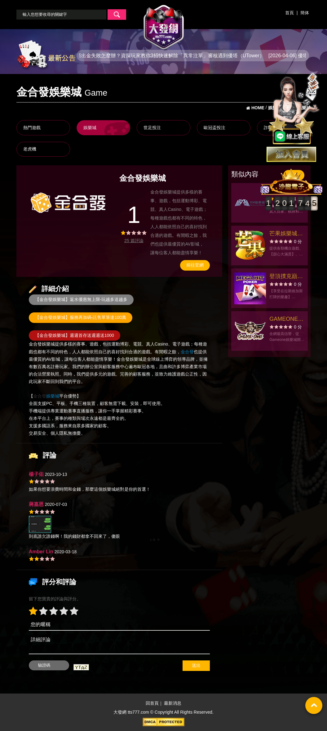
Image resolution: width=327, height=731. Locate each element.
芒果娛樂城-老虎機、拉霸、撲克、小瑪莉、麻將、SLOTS (286, 234)
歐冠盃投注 (214, 127)
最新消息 (172, 703)
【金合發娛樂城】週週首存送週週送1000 (74, 335)
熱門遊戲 (32, 127)
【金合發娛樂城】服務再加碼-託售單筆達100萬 (80, 317)
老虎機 (29, 148)
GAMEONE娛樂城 (286, 320)
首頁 (289, 12)
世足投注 (152, 127)
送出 (196, 665)
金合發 (35, 344)
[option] (69, 202)
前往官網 (195, 265)
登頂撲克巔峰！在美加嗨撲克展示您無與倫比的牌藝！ (286, 277)
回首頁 (152, 703)
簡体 (304, 12)
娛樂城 (89, 127)
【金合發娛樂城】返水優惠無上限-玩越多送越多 (81, 299)
